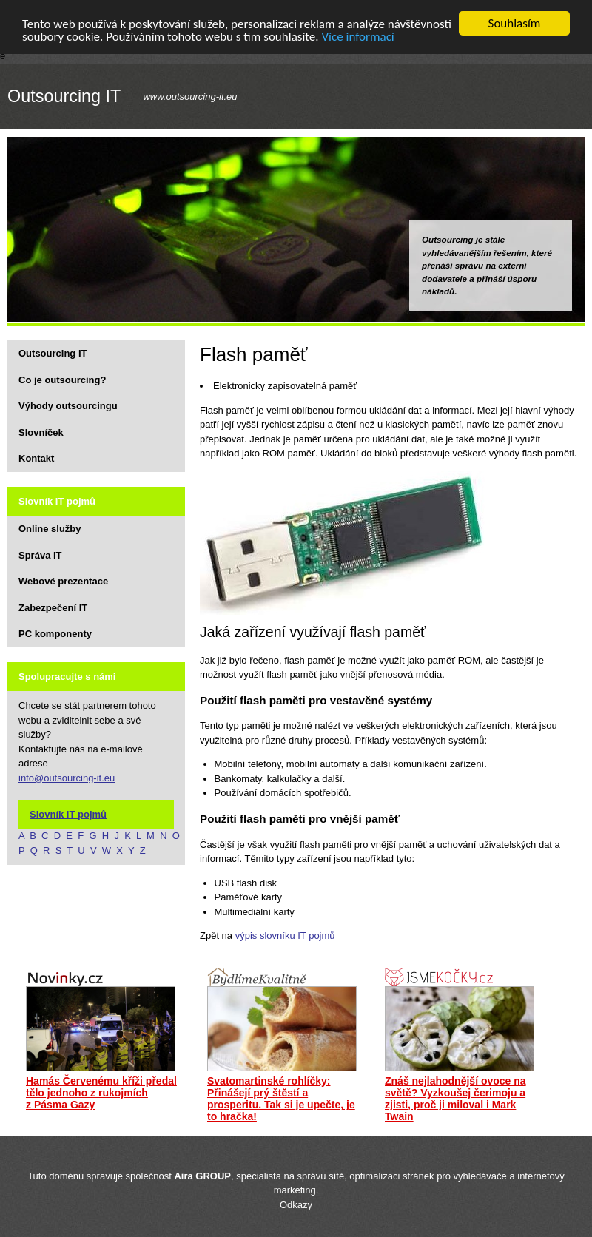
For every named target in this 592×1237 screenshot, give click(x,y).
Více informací (357, 36)
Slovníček (41, 431)
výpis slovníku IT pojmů (285, 935)
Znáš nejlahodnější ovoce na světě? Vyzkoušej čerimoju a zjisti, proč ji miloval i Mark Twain (455, 1098)
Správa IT (40, 554)
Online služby (49, 528)
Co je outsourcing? (62, 379)
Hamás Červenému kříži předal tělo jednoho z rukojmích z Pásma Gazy (101, 1092)
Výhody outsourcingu (68, 405)
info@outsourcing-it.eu (66, 777)
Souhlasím (514, 23)
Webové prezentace (63, 581)
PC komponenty (55, 633)
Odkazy (296, 1204)
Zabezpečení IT (52, 607)
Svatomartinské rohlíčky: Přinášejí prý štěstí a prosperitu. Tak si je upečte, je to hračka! (281, 1098)
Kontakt (36, 458)
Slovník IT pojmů (68, 813)
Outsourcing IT (64, 96)
